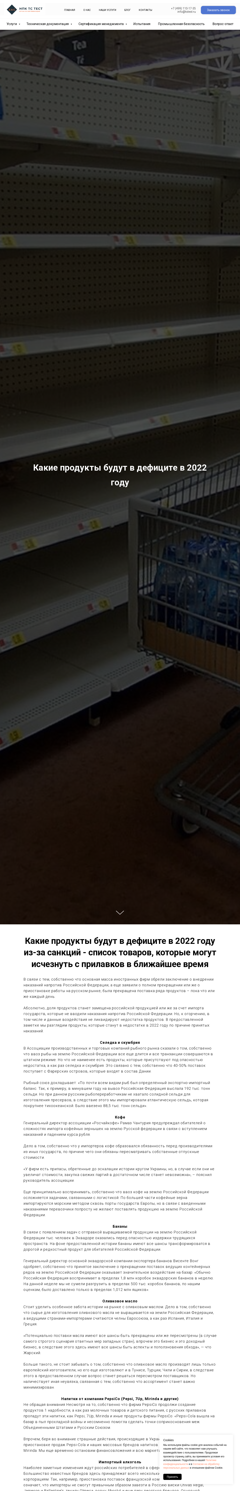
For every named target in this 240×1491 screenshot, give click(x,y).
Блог (127, 10)
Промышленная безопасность (181, 24)
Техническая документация (48, 24)
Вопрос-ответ (222, 24)
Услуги (12, 24)
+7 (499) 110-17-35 (183, 8)
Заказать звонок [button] (218, 10)
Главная (69, 10)
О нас (87, 10)
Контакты (145, 10)
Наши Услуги (107, 10)
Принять (172, 1476)
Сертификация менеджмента (101, 24)
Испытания (141, 24)
